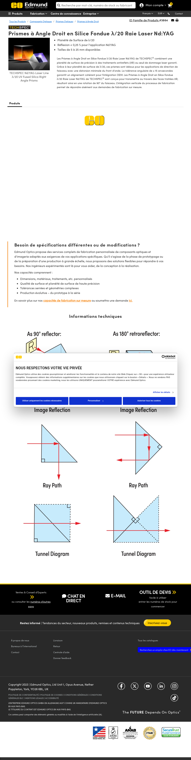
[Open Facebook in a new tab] (121, 687)
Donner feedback (62, 658)
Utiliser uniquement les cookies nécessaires (42, 400)
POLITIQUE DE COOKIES (51, 694)
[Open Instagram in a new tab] (174, 687)
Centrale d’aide (61, 652)
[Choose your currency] (161, 14)
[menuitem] (22, 13)
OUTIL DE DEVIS (155, 592)
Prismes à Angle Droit (88, 21)
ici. (130, 300)
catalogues (148, 640)
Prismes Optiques (64, 21)
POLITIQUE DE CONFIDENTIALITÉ (23, 694)
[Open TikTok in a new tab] (174, 699)
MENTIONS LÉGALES (34, 698)
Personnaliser (95, 400)
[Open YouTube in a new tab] (148, 687)
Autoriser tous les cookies (149, 400)
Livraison (58, 640)
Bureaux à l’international (24, 646)
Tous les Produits (17, 21)
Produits (14, 103)
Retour (56, 646)
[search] (96, 5)
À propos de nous (20, 640)
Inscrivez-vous (157, 623)
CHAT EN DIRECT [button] (73, 598)
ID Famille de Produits (144, 20)
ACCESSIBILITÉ (52, 698)
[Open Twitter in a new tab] (134, 687)
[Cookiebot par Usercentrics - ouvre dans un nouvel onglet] (159, 357)
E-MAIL (115, 595)
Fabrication (39, 13)
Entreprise (91, 13)
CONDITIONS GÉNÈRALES (76, 694)
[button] (171, 13)
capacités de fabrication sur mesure (67, 300)
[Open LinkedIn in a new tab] (161, 687)
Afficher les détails (161, 392)
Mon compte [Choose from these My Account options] (154, 5)
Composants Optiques (41, 21)
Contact (179, 13)
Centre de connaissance (66, 13)
